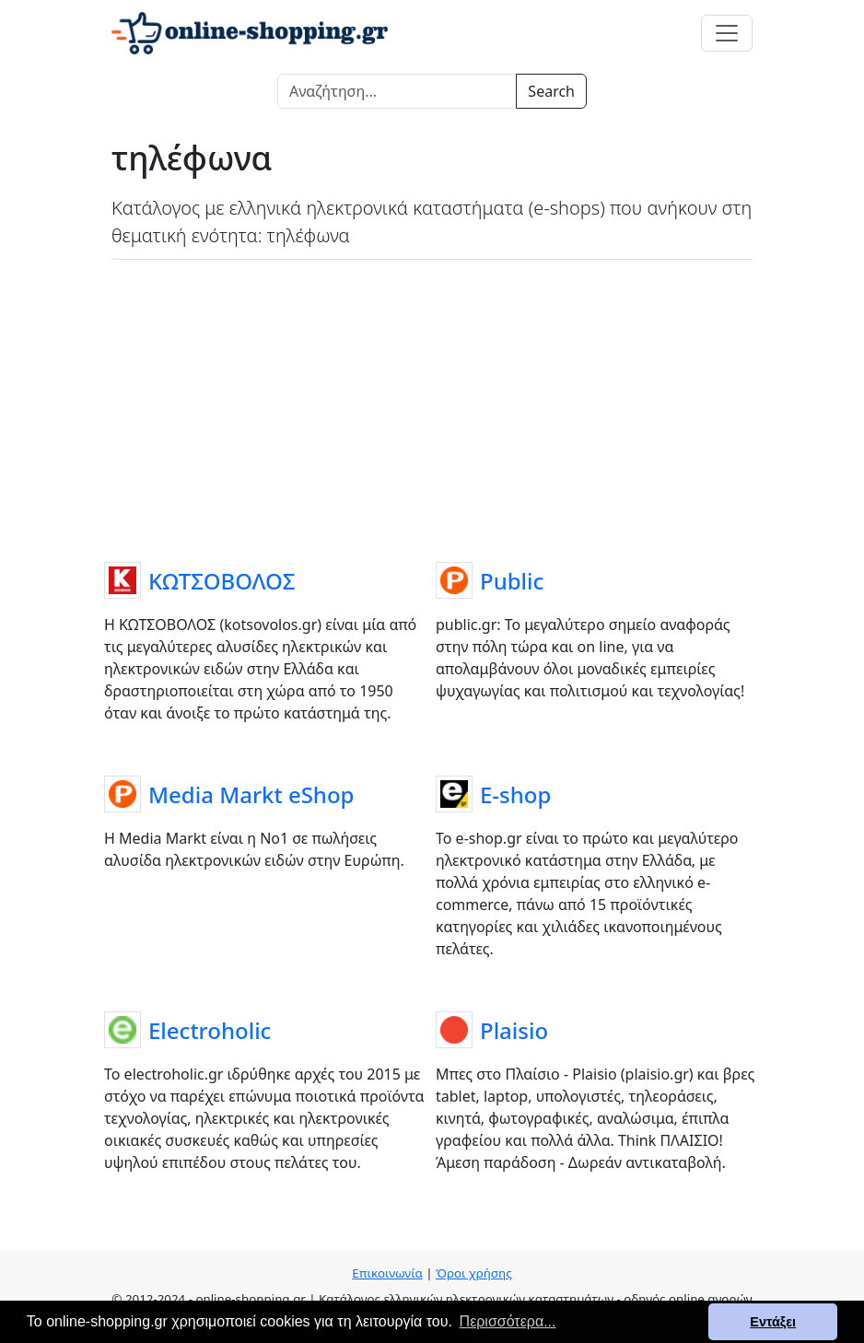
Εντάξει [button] (773, 1321)
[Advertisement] (432, 407)
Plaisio (514, 1031)
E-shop (515, 795)
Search (551, 91)
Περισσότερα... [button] (508, 1321)
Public (511, 581)
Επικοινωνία (387, 1273)
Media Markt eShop (251, 795)
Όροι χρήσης (474, 1273)
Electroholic (209, 1031)
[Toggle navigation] (727, 33)
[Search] (397, 91)
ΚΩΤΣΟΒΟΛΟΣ (221, 581)
